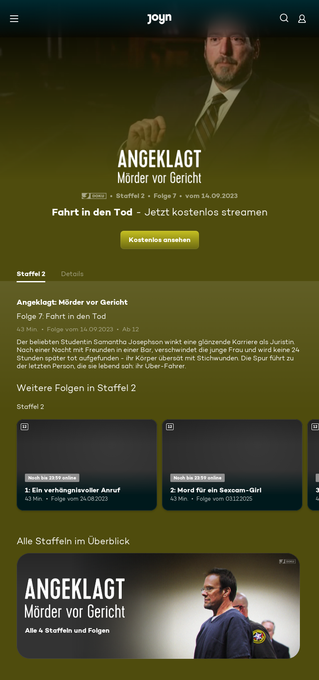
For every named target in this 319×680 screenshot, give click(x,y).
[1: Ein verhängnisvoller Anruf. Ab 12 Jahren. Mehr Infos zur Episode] (87, 465)
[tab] (31, 274)
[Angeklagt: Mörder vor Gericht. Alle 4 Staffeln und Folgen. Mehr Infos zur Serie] (158, 606)
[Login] (302, 18)
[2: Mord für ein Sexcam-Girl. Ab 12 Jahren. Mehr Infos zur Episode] (232, 465)
